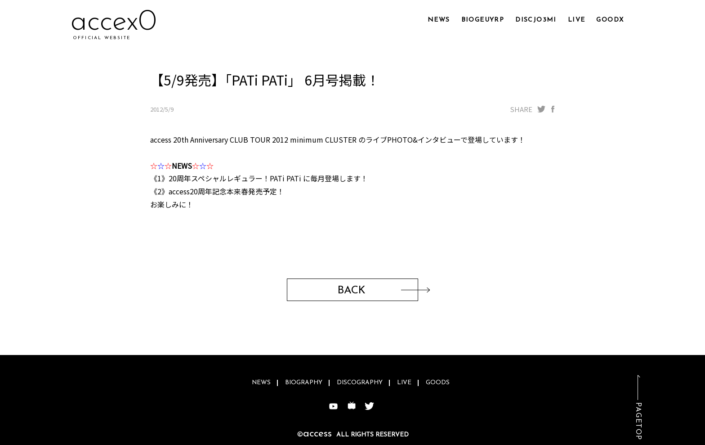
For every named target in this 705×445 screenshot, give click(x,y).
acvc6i (109, 22)
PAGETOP (638, 421)
